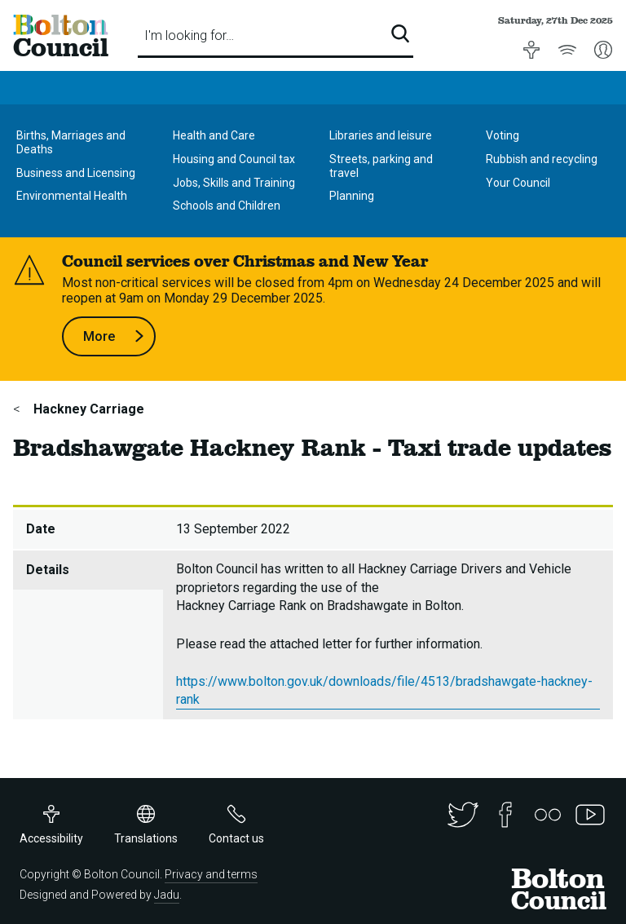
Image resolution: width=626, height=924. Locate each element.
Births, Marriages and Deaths (71, 142)
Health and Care (214, 135)
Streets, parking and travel (381, 166)
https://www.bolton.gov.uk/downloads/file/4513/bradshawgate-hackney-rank (384, 690)
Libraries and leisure (380, 135)
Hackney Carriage (87, 409)
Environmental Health (71, 195)
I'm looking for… (189, 35)
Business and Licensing (75, 172)
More (113, 336)
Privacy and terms (211, 874)
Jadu (166, 894)
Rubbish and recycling (541, 159)
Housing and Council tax (234, 159)
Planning (351, 195)
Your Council (518, 182)
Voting (502, 135)
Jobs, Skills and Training (234, 182)
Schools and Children (226, 205)
